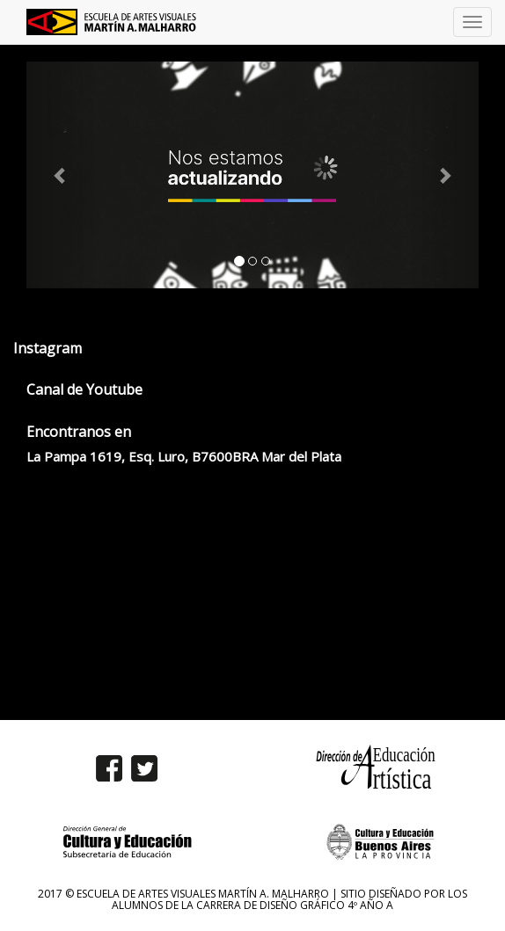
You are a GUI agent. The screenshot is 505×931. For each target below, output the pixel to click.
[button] (60, 175)
